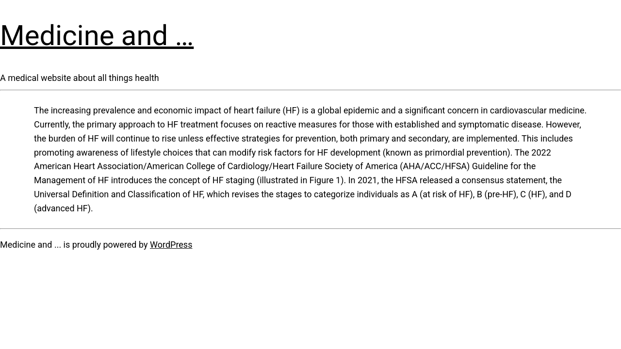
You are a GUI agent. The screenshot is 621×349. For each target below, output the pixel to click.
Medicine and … (97, 35)
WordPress (171, 244)
